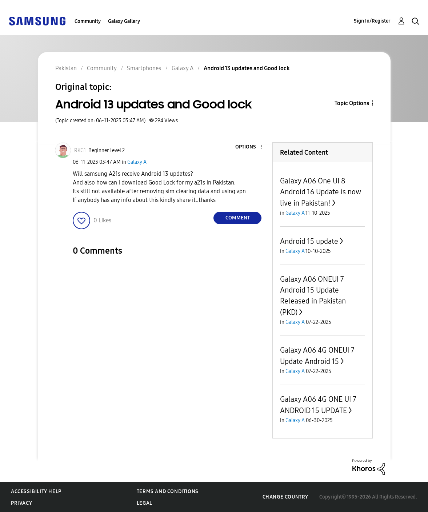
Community (88, 21)
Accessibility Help (36, 491)
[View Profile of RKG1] (80, 150)
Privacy (21, 503)
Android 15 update (309, 241)
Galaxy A (137, 162)
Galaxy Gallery (124, 21)
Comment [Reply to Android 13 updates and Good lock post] (237, 218)
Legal (144, 503)
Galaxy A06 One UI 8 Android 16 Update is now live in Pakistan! (320, 191)
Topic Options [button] (352, 103)
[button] (249, 147)
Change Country (285, 497)
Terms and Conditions (168, 491)
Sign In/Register (372, 21)
